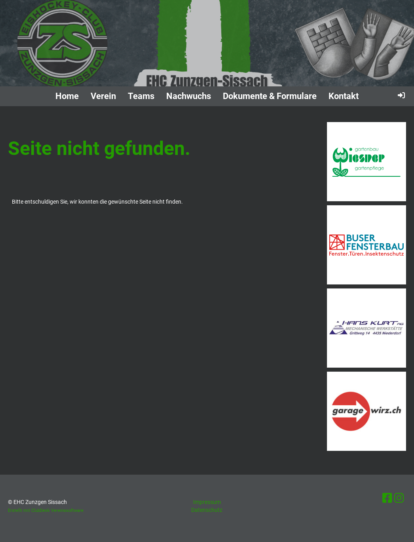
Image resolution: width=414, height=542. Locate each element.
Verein (103, 96)
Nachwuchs (188, 96)
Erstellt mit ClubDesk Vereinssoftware (46, 510)
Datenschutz (206, 510)
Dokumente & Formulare (270, 96)
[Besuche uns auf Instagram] (399, 498)
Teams (141, 96)
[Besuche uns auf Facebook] (387, 498)
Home (67, 96)
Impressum (207, 502)
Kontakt (344, 96)
